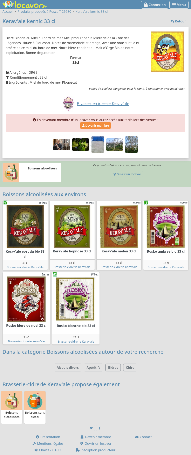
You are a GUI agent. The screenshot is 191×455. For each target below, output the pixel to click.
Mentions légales (47, 443)
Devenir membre (95, 125)
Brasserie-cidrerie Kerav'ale (25, 267)
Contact (143, 437)
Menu (179, 4)
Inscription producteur (96, 450)
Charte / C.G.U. (48, 450)
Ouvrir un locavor (127, 174)
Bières (113, 367)
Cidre (130, 367)
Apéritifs (93, 367)
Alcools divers (68, 367)
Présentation (47, 437)
